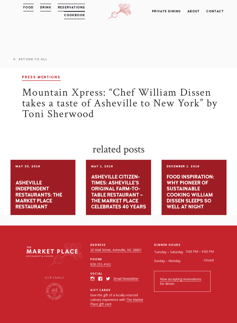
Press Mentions (41, 77)
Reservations (71, 7)
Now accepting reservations (180, 279)
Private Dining (166, 11)
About (193, 11)
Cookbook (74, 15)
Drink (45, 7)
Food (28, 7)
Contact (215, 11)
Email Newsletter (126, 278)
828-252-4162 (100, 264)
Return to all (33, 59)
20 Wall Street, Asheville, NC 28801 (116, 250)
